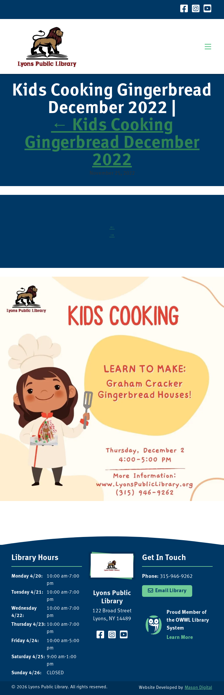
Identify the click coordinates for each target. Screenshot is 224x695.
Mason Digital (198, 688)
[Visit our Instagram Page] (195, 9)
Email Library (170, 591)
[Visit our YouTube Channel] (207, 9)
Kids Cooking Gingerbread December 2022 (112, 143)
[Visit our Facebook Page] (184, 9)
